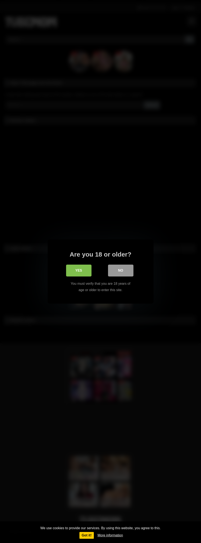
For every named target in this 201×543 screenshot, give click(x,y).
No (120, 270)
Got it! (86, 535)
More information (110, 535)
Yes (78, 270)
